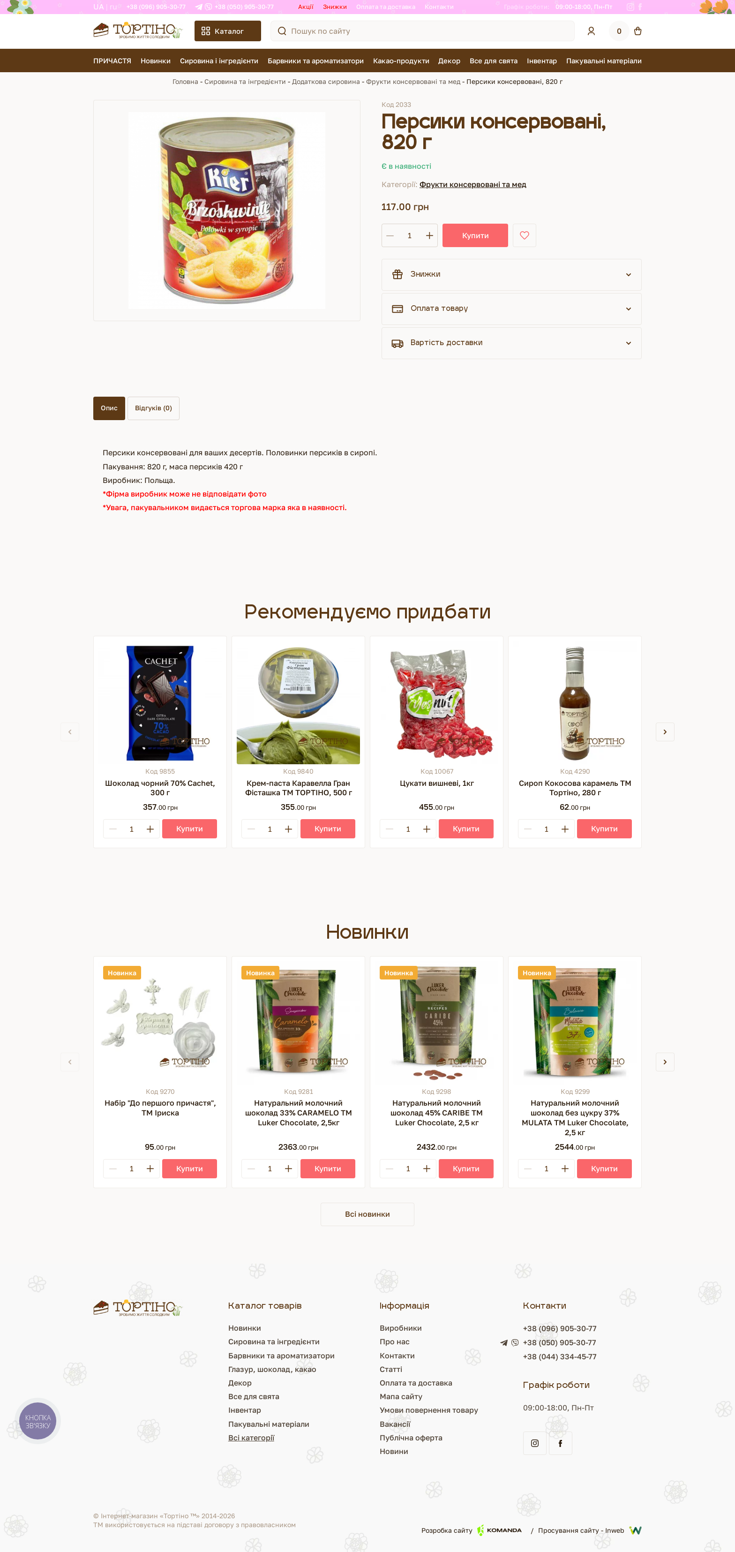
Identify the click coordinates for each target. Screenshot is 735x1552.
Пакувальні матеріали (604, 60)
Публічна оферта (411, 1437)
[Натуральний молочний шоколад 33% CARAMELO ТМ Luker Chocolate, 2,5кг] (298, 1023)
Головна (185, 81)
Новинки (156, 60)
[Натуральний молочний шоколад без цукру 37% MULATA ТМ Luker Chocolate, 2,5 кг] (575, 1023)
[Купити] (189, 828)
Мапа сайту (401, 1396)
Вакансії (395, 1424)
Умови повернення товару (429, 1410)
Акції (306, 6)
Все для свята (494, 60)
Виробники (401, 1328)
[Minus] (113, 829)
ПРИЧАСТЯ (112, 60)
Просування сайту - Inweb (590, 1530)
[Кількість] (409, 235)
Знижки (335, 6)
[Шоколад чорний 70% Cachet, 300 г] (160, 702)
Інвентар (542, 60)
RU (113, 6)
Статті (391, 1369)
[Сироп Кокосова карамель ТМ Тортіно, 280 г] (575, 702)
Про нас (395, 1341)
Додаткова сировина (326, 81)
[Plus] (150, 829)
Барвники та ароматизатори (316, 60)
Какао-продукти (401, 60)
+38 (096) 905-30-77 (156, 6)
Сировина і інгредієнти (219, 60)
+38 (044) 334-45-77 (560, 1356)
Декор (449, 60)
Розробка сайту (471, 1530)
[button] (665, 732)
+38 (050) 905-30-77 (244, 6)
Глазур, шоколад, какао (272, 1369)
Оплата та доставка (385, 6)
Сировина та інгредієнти (245, 81)
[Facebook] (640, 7)
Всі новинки (367, 1214)
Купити (475, 235)
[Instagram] (630, 7)
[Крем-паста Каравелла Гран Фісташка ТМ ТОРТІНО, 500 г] (298, 702)
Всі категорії (251, 1437)
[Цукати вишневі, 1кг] (436, 702)
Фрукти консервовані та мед (413, 81)
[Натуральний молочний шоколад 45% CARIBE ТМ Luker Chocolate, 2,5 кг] (436, 1023)
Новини (394, 1451)
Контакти (439, 6)
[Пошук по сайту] (282, 31)
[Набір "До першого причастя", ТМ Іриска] (160, 1023)
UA (98, 6)
